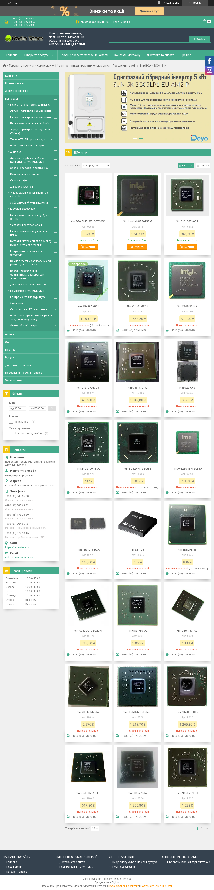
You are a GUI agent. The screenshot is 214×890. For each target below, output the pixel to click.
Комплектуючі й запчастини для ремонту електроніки (73, 65)
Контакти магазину (127, 55)
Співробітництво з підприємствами (188, 862)
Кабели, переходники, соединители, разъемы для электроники (27, 274)
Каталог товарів (16, 871)
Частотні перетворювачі (26, 225)
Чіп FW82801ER (187, 306)
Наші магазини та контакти (76, 866)
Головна (11, 55)
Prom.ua (126, 878)
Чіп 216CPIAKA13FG (88, 793)
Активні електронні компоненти (30, 110)
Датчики (15, 151)
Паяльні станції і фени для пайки (30, 104)
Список (204, 165)
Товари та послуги (36, 55)
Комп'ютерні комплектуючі (27, 290)
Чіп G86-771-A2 (137, 793)
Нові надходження (124, 866)
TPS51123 (138, 549)
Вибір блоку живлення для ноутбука (135, 862)
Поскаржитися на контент (123, 886)
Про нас (186, 55)
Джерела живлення (22, 186)
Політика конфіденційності (156, 886)
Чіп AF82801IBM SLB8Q (187, 468)
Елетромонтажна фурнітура (28, 297)
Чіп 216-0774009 (88, 387)
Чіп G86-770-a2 (138, 387)
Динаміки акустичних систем (28, 284)
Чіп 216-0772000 (187, 793)
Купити (90, 246)
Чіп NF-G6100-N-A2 (88, 468)
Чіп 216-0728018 (137, 306)
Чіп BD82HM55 (187, 549)
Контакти (11, 75)
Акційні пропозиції (16, 90)
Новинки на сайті (15, 83)
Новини (10, 334)
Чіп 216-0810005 (187, 712)
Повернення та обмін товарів (23, 372)
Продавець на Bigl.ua (107, 882)
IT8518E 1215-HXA (88, 549)
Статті (9, 342)
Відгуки (9, 357)
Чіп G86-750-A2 (138, 630)
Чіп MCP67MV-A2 (88, 712)
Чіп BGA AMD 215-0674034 (88, 221)
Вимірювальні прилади (24, 174)
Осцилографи (18, 180)
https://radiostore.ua (17, 547)
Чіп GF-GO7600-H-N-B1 (137, 712)
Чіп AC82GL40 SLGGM (88, 630)
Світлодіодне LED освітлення (28, 309)
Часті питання (14, 380)
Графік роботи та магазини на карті (84, 55)
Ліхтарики (16, 303)
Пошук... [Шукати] (199, 38)
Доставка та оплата (160, 55)
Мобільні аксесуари (22, 208)
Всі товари (12, 98)
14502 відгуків (170, 2)
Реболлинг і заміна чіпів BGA (132, 65)
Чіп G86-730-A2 (187, 630)
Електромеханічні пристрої (27, 145)
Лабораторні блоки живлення (29, 202)
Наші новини (14, 866)
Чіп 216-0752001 (88, 306)
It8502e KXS (187, 387)
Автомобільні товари (23, 325)
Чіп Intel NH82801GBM (137, 221)
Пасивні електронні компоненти (30, 117)
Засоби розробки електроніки (29, 167)
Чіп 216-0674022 (187, 221)
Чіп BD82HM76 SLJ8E (137, 468)
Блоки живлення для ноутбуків (29, 123)
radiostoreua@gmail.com (20, 557)
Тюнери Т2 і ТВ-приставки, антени (31, 139)
